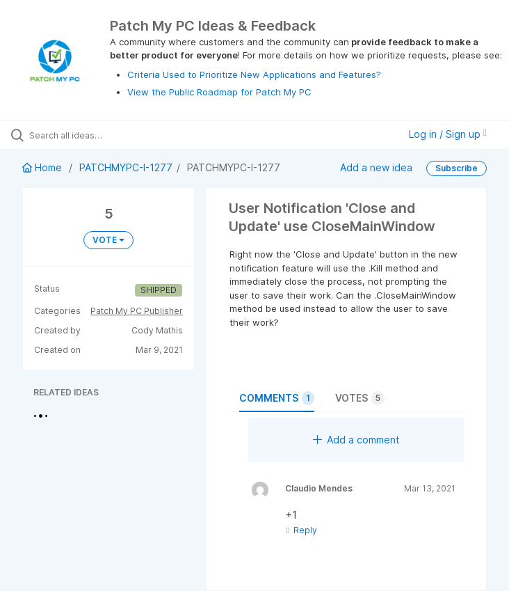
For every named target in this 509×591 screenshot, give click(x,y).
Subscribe (456, 168)
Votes (360, 398)
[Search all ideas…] (94, 135)
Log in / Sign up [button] (448, 134)
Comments (276, 398)
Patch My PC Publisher (136, 311)
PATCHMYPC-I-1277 (125, 167)
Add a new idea (376, 167)
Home (43, 167)
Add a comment (356, 440)
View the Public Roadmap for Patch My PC (219, 91)
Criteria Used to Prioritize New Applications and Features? (254, 74)
